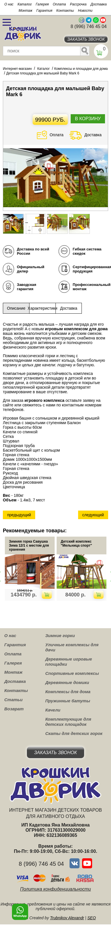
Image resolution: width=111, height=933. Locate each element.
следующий (93, 515)
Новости (85, 11)
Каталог (24, 4)
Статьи (13, 699)
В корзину (88, 118)
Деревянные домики (67, 682)
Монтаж (25, 11)
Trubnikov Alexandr (67, 918)
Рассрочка (78, 4)
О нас (8, 4)
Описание (16, 308)
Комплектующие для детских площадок (68, 722)
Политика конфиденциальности (55, 889)
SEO (91, 918)
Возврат (14, 708)
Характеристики (42, 308)
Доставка (99, 4)
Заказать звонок (86, 39)
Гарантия (44, 11)
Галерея (42, 4)
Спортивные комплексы (72, 673)
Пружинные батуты (67, 700)
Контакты (65, 11)
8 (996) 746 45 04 (89, 26)
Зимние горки (60, 635)
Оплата (59, 4)
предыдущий (19, 515)
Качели (52, 709)
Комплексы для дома (67, 691)
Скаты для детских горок (73, 733)
